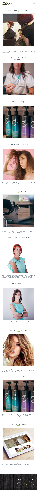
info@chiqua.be (31, 485)
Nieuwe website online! (18, 424)
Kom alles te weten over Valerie (18, 237)
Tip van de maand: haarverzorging (18, 145)
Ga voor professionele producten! (18, 377)
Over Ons (18, 483)
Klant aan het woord (18, 191)
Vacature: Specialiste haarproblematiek (18, 58)
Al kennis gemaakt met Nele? (18, 284)
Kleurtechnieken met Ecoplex (18, 10)
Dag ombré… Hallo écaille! (18, 330)
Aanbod (18, 482)
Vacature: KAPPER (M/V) (18, 102)
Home (18, 481)
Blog (26, 1)
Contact (18, 484)
